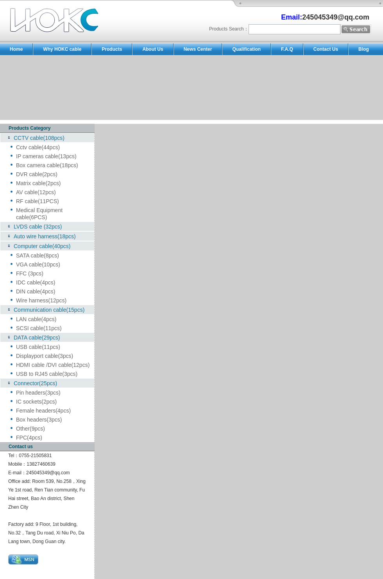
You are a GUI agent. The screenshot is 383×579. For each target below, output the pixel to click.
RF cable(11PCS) (37, 201)
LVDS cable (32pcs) (38, 226)
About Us (152, 49)
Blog (363, 49)
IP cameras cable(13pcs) (46, 156)
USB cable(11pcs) (38, 347)
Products (112, 49)
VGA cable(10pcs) (38, 264)
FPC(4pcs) (29, 437)
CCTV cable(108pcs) (39, 138)
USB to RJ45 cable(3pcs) (46, 374)
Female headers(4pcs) (43, 410)
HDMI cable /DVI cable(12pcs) (52, 365)
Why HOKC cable (62, 49)
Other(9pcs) (30, 428)
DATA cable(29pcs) (37, 337)
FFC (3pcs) (29, 273)
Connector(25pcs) (35, 383)
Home (16, 49)
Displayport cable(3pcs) (44, 356)
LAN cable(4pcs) (36, 319)
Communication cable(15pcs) (49, 310)
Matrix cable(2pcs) (38, 183)
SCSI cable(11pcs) (39, 328)
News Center (198, 49)
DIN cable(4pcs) (35, 291)
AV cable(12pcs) (36, 192)
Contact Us (325, 49)
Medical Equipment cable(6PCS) (39, 213)
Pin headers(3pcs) (38, 393)
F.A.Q (287, 49)
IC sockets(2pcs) (36, 402)
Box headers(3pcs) (39, 419)
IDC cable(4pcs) (35, 282)
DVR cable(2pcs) (36, 174)
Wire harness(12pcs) (41, 300)
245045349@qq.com (48, 472)
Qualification (246, 49)
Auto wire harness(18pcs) (45, 236)
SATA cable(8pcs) (37, 255)
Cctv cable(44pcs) (38, 147)
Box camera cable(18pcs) (47, 165)
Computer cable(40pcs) (42, 246)
